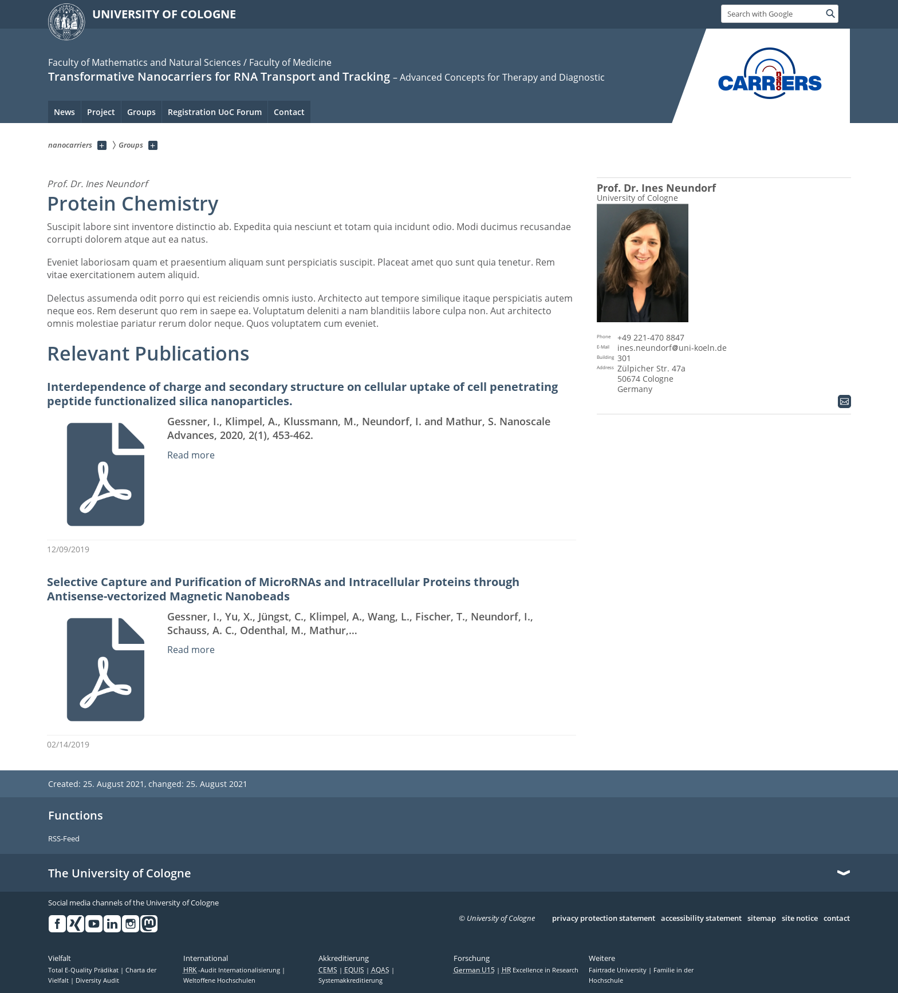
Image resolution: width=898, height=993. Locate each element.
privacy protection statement (603, 918)
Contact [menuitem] (289, 111)
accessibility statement (701, 918)
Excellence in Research (540, 970)
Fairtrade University (618, 970)
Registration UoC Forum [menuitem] (215, 111)
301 (624, 358)
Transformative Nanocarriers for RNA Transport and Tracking (219, 76)
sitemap (761, 918)
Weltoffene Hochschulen (219, 980)
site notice (800, 918)
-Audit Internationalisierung (232, 970)
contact (837, 918)
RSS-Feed (64, 839)
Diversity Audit (97, 980)
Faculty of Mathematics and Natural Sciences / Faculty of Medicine (190, 62)
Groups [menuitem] (141, 111)
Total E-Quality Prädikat (84, 970)
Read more (191, 455)
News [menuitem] (64, 111)
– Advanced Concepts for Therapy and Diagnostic (499, 77)
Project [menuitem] (101, 111)
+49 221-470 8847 (650, 337)
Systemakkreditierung (350, 980)
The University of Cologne (119, 873)
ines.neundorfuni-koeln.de (672, 347)
